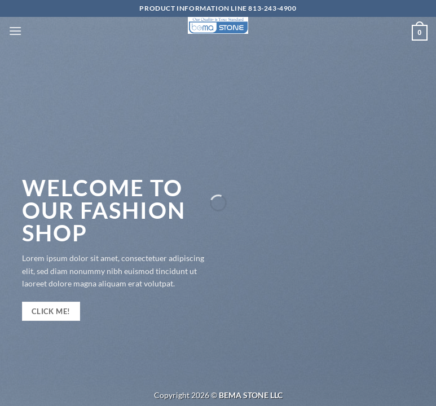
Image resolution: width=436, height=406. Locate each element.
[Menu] (15, 31)
